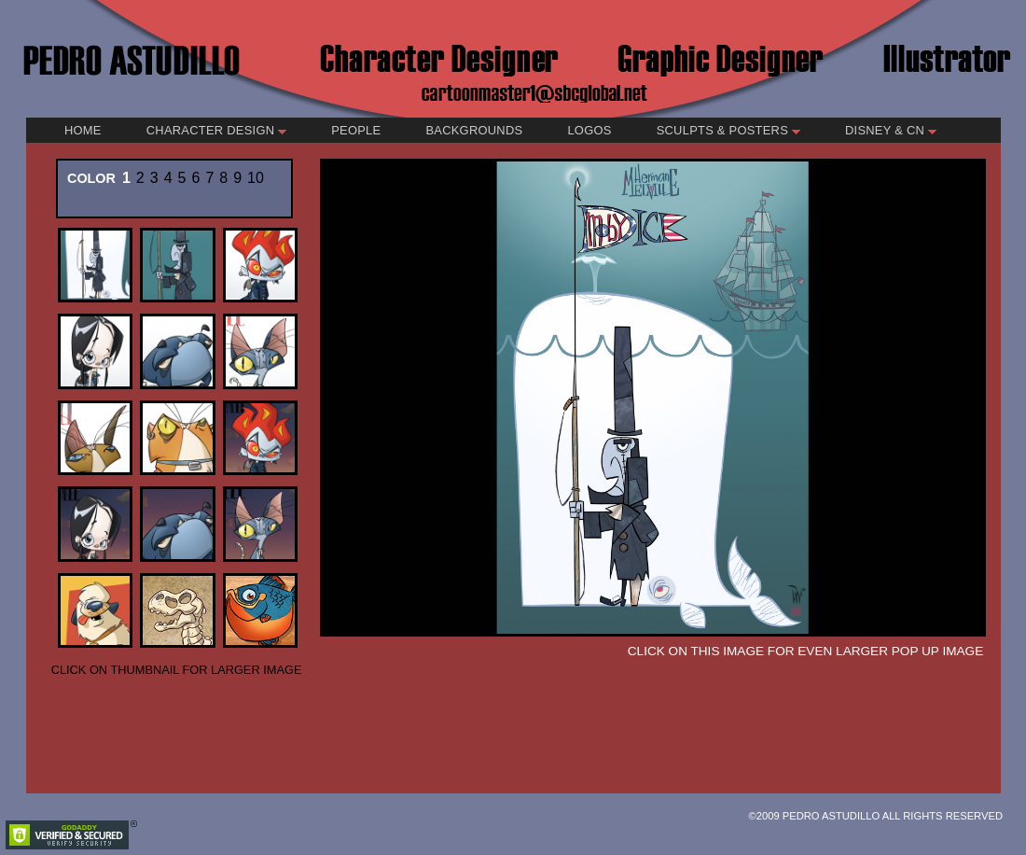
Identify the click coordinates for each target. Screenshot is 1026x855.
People (356, 130)
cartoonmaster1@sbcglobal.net (535, 92)
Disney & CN (890, 130)
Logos (589, 130)
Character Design (216, 130)
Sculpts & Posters (728, 130)
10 (255, 178)
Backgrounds (473, 130)
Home (83, 130)
